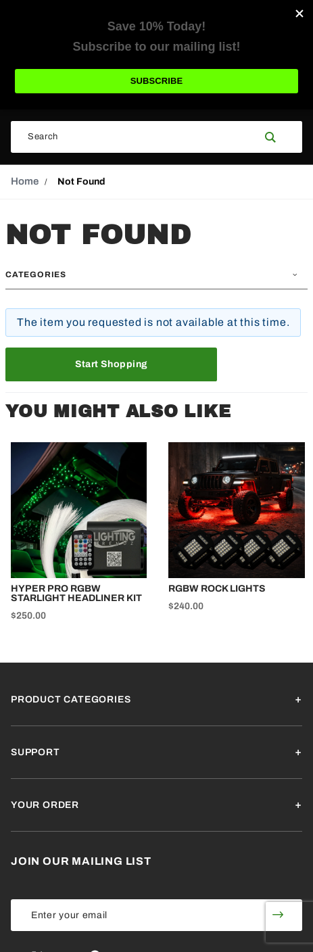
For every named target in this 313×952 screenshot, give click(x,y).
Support (35, 752)
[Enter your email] (132, 915)
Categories (35, 274)
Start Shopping (111, 364)
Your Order (45, 805)
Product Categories (70, 699)
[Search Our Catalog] (133, 137)
